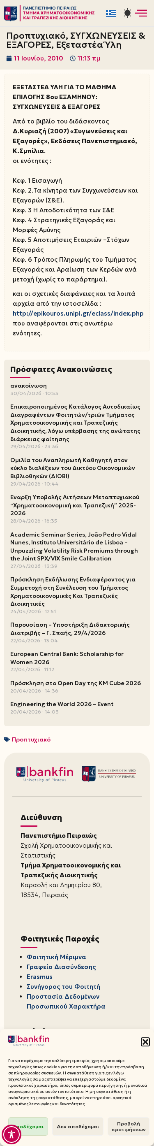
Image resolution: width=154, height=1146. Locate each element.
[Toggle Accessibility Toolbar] (11, 1134)
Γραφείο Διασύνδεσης (61, 967)
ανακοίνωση (28, 385)
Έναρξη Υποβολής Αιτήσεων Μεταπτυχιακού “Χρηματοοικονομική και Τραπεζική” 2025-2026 (74, 505)
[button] (145, 1042)
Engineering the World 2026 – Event (61, 704)
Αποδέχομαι (28, 1126)
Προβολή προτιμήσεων (128, 1126)
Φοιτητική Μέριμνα (56, 957)
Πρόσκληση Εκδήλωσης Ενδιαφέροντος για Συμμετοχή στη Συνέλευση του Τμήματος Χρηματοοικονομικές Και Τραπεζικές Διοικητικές (73, 591)
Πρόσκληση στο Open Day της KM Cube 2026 (75, 683)
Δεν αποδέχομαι (78, 1126)
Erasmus (40, 977)
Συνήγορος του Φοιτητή (63, 986)
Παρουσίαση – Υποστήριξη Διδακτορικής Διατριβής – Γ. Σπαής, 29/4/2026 (70, 629)
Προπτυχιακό (31, 739)
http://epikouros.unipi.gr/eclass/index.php (78, 313)
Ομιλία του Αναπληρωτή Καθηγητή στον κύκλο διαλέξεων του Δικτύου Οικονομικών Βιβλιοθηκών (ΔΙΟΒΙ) (72, 468)
